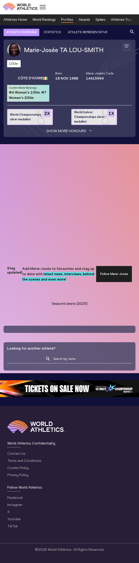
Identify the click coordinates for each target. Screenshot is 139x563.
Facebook (15, 497)
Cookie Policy (18, 468)
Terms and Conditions (24, 461)
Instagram (14, 505)
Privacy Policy (17, 475)
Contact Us (16, 453)
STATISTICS (52, 32)
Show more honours (69, 131)
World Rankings (44, 19)
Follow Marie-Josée (114, 274)
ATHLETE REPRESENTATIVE (87, 32)
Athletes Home (15, 19)
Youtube (14, 519)
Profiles (67, 19)
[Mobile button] (42, 7)
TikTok (12, 526)
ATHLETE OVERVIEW (21, 32)
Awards (84, 19)
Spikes (100, 19)
